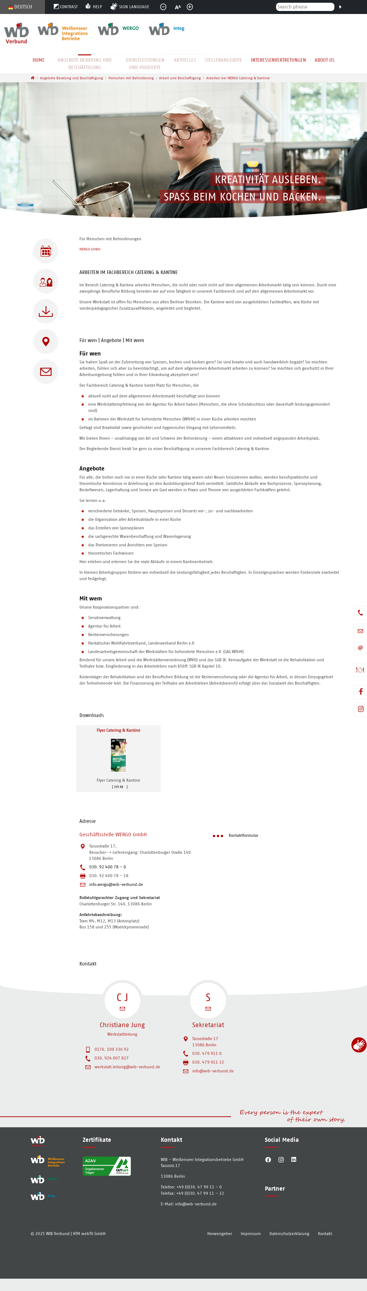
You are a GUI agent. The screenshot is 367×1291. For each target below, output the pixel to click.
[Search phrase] (305, 7)
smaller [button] (166, 8)
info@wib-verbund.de (213, 1071)
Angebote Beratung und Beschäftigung (85, 63)
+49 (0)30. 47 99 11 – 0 (199, 1187)
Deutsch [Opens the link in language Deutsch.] (20, 7)
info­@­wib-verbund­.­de (196, 1204)
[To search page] (363, 13)
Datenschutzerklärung (289, 1246)
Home (39, 60)
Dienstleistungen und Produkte (145, 63)
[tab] (209, 273)
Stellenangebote (223, 60)
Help (97, 6)
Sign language (134, 6)
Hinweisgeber (219, 1246)
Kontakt (325, 1246)
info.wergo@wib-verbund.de (116, 884)
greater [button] (193, 8)
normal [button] (180, 8)
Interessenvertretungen (278, 60)
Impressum (251, 1246)
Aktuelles (185, 60)
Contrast (69, 6)
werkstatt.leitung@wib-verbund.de (127, 1066)
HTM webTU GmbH (89, 1246)
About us (324, 60)
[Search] (340, 6)
